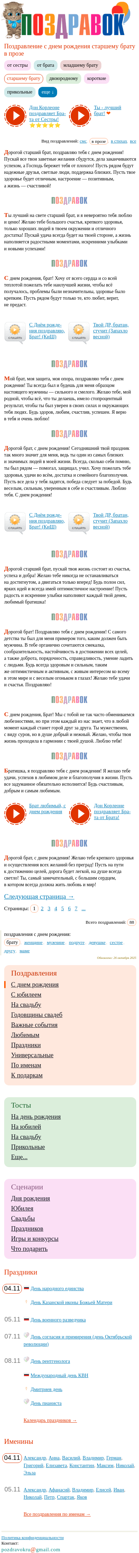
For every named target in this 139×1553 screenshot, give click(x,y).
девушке (97, 942)
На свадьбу (26, 1004)
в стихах (119, 141)
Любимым (25, 1035)
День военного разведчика (58, 1320)
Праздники (26, 1045)
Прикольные (28, 1146)
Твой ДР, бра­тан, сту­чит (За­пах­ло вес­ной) (111, 330)
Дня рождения (30, 1198)
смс (83, 141)
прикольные (19, 92)
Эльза (30, 1472)
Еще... (19, 1157)
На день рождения (36, 1116)
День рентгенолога (50, 1361)
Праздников (27, 1228)
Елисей (103, 1490)
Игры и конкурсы (35, 1238)
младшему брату (80, 65)
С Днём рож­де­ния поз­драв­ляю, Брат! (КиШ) (47, 330)
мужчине (55, 942)
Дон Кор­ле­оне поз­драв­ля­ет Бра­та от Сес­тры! (47, 113)
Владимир (93, 1458)
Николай (125, 1465)
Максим (104, 1465)
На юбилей (26, 1126)
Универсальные (32, 1055)
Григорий (34, 1465)
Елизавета (56, 1465)
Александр (35, 1458)
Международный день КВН (59, 1375)
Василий (71, 1458)
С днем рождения (35, 984)
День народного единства (57, 1288)
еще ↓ (47, 92)
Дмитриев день (46, 1389)
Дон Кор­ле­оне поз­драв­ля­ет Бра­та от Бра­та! (112, 811)
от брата (45, 65)
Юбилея (22, 1208)
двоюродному (63, 78)
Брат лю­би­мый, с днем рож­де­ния (47, 808)
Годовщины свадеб (36, 1014)
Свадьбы (23, 1218)
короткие (96, 78)
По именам (26, 1065)
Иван (119, 1490)
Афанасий (59, 1490)
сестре (116, 942)
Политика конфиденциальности (32, 1537)
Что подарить (29, 1248)
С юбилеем (26, 994)
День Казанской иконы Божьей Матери (72, 1302)
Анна (54, 1458)
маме (25, 950)
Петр (49, 1497)
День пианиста (46, 1403)
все (133, 141)
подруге (77, 942)
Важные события (34, 1024)
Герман (113, 1458)
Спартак (66, 1497)
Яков (82, 1497)
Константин (81, 1465)
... (84, 908)
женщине (33, 942)
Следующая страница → (39, 896)
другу (9, 950)
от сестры (17, 65)
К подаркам (27, 1075)
